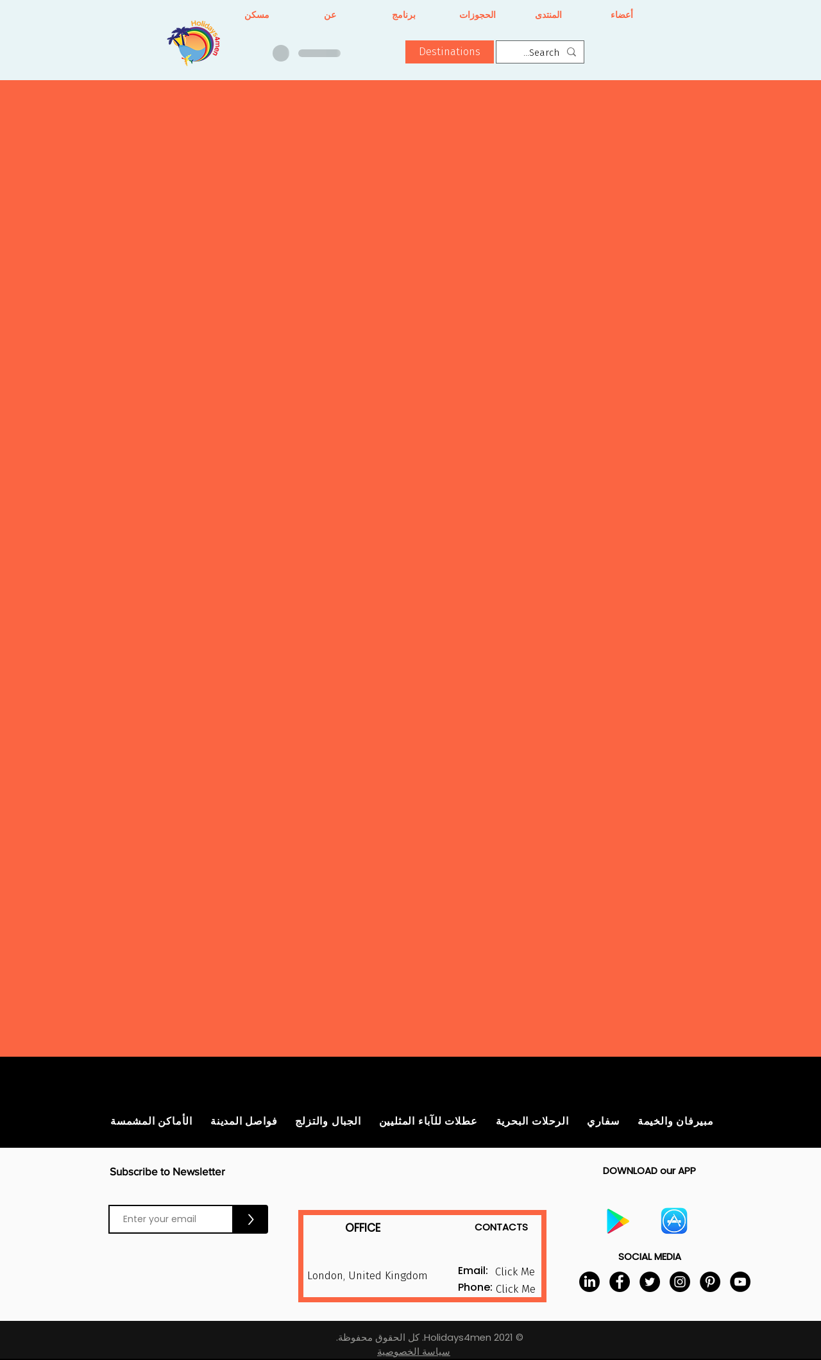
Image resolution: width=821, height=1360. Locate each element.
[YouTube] (740, 1282)
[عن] (330, 15)
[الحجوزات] (477, 15)
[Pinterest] (710, 1282)
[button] (449, 51)
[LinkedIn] (589, 1282)
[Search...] (541, 53)
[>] (250, 1219)
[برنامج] (403, 15)
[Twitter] (649, 1282)
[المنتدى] (548, 15)
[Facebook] (619, 1282)
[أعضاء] (621, 15)
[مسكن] (256, 15)
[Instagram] (680, 1282)
